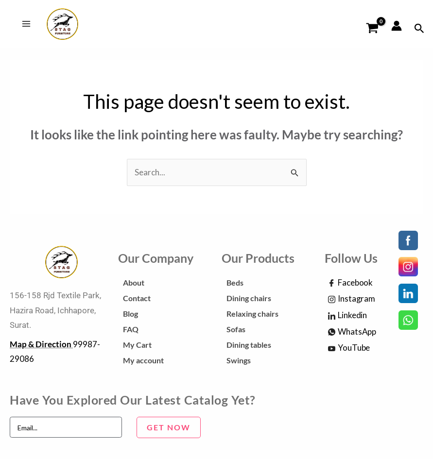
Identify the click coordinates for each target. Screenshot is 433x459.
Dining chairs (248, 299)
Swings (238, 361)
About (133, 284)
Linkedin (347, 317)
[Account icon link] (396, 26)
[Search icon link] (419, 29)
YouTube (349, 350)
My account (143, 361)
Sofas (235, 330)
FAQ (131, 330)
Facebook (350, 284)
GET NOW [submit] (169, 428)
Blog (130, 315)
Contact (137, 299)
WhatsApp (352, 334)
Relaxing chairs (252, 315)
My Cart (137, 346)
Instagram (351, 300)
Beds (234, 284)
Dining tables (248, 346)
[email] (66, 429)
